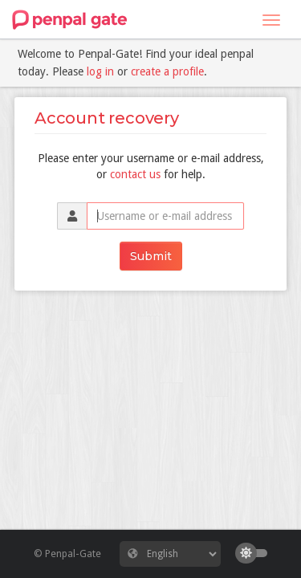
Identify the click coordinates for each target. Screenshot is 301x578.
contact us (135, 174)
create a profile (167, 71)
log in (100, 71)
